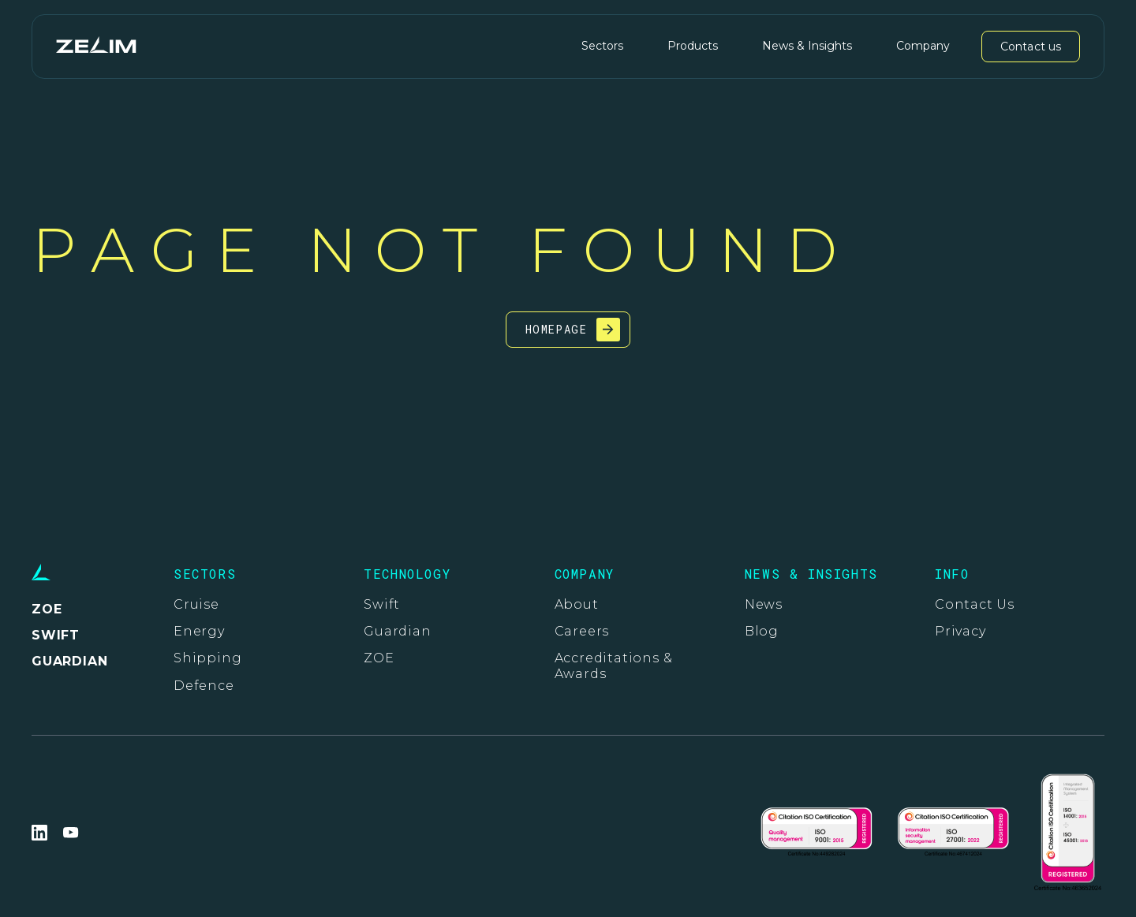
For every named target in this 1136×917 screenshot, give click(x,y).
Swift (382, 604)
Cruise (196, 604)
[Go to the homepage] (96, 46)
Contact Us (975, 604)
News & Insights (807, 46)
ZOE (379, 657)
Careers (582, 631)
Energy (199, 631)
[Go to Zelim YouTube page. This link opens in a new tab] (71, 832)
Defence (204, 685)
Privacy (960, 631)
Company (923, 46)
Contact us (1030, 46)
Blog (762, 631)
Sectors (602, 46)
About (577, 604)
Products (692, 46)
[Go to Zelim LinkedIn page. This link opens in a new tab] (39, 833)
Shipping (207, 657)
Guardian (397, 631)
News (764, 604)
